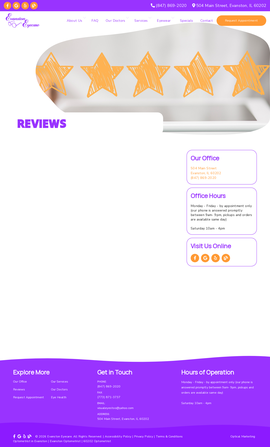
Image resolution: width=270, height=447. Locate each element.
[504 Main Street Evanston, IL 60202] (206, 171)
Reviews (19, 389)
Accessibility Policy (118, 436)
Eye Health (59, 397)
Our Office (20, 382)
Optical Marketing (242, 436)
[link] (7, 5)
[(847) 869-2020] (169, 5)
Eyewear (164, 20)
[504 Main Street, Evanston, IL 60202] (229, 5)
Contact (206, 20)
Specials (186, 20)
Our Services (59, 382)
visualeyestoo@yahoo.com (115, 408)
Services (141, 20)
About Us (74, 20)
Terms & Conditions (169, 436)
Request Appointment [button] (241, 20)
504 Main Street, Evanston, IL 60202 (123, 419)
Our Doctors (115, 20)
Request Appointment (28, 397)
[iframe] (135, 318)
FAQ (95, 20)
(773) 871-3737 (109, 397)
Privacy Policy (143, 436)
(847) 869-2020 (203, 178)
